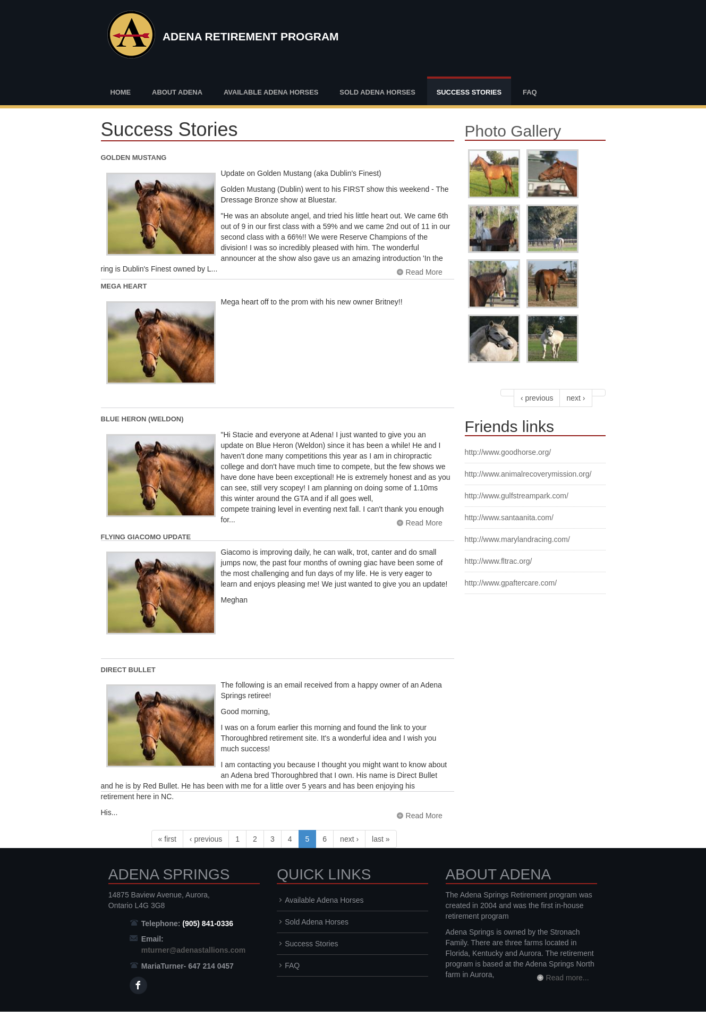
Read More (424, 272)
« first (167, 839)
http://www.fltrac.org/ (498, 561)
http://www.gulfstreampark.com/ (516, 495)
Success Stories (469, 92)
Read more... (567, 977)
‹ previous (206, 839)
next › (349, 839)
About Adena (177, 92)
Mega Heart (124, 286)
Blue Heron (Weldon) (142, 419)
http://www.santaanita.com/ (509, 517)
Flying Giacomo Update (146, 537)
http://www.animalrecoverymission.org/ (528, 474)
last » (380, 839)
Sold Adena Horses (377, 92)
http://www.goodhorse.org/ (508, 452)
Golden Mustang (134, 158)
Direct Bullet (128, 670)
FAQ (530, 92)
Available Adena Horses (271, 92)
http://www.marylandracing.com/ (517, 539)
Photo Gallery (513, 131)
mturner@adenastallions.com (193, 950)
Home (120, 92)
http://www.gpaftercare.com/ (511, 583)
